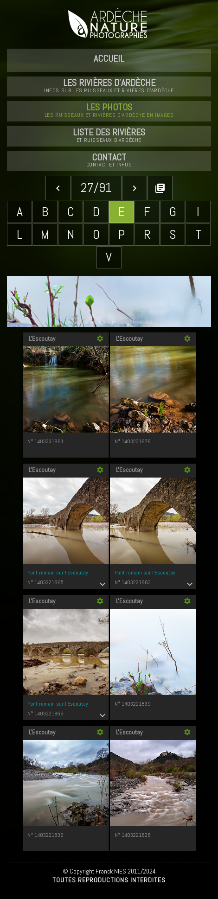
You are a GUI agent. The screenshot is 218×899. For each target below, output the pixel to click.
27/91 (96, 187)
